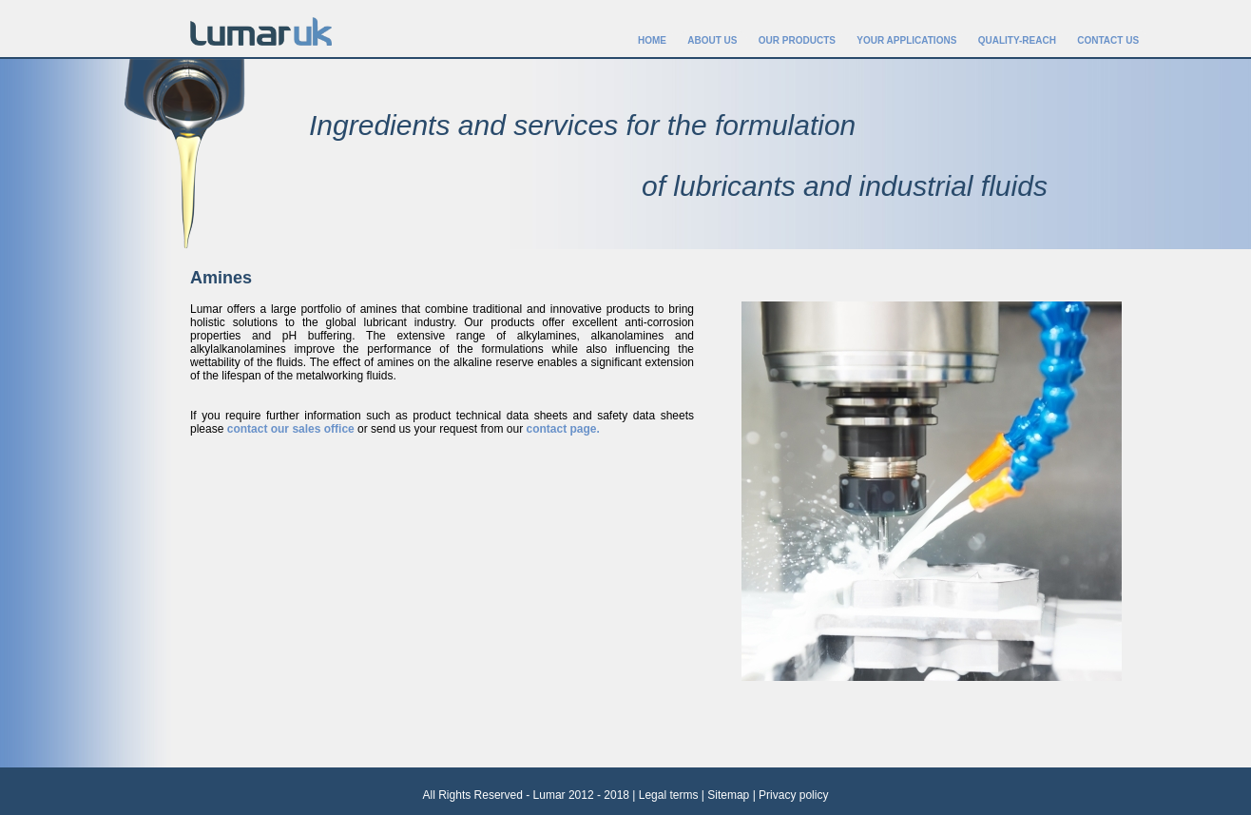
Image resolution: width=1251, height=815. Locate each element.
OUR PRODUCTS (797, 40)
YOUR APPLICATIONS (906, 40)
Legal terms (669, 795)
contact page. (563, 429)
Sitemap (728, 795)
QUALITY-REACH (1017, 40)
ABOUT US (712, 40)
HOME (652, 40)
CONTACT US (1108, 40)
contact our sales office (291, 429)
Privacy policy (793, 795)
